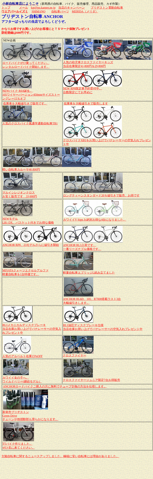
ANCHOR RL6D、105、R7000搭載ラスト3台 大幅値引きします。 (92, 299)
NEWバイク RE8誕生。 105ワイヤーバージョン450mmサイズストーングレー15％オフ (31, 94)
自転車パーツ (60, 11)
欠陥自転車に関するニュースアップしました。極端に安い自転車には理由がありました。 (60, 456)
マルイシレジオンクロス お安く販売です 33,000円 (19, 192)
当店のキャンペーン (71, 7)
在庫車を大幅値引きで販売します (86, 103)
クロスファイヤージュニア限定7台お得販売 (91, 380)
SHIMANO (38, 11)
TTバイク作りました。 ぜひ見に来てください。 (18, 444)
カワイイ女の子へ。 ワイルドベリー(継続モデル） (22, 378)
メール (23, 7)
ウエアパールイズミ (14, 11)
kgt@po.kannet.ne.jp (43, 7)
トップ (5, 7)
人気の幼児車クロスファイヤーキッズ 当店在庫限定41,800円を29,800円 (107, 62)
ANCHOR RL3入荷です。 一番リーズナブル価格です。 (93, 245)
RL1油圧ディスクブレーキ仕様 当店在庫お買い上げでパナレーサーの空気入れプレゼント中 (103, 325)
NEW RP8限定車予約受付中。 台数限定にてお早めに (92, 89)
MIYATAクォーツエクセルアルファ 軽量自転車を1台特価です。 (25, 270)
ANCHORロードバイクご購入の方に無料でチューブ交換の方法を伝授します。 (55, 386)
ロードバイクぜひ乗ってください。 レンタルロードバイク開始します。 (31, 63)
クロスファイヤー (78, 354)
